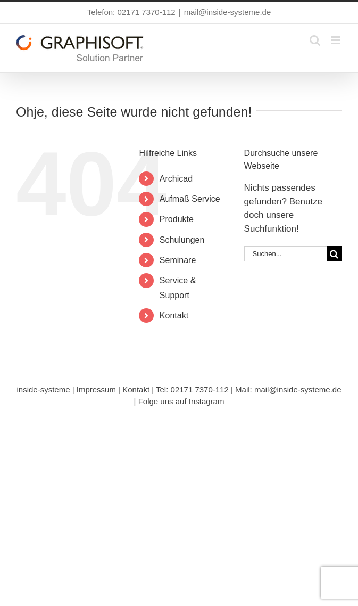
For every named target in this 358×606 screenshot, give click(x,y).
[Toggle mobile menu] (336, 40)
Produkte (177, 219)
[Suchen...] (285, 253)
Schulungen (182, 239)
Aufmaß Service (190, 198)
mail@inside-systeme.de (227, 12)
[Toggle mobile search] (315, 40)
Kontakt (174, 315)
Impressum (96, 389)
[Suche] (334, 253)
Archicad (176, 178)
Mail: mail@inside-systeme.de (288, 389)
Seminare (178, 260)
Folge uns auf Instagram (181, 401)
